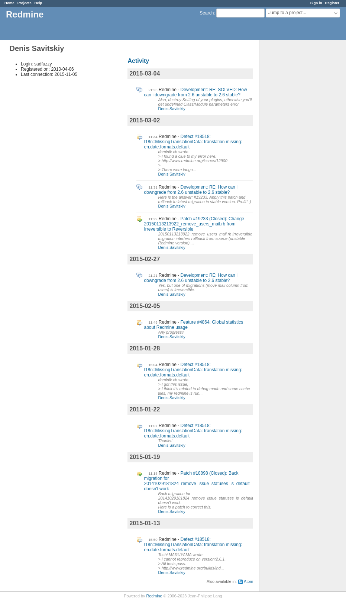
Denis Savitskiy (171, 108)
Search (207, 13)
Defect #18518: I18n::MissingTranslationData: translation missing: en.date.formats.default (193, 142)
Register (332, 3)
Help (38, 3)
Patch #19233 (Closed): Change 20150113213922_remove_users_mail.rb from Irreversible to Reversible (194, 224)
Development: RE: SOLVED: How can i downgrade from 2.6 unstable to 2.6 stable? (195, 92)
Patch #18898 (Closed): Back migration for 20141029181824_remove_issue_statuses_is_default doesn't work (196, 481)
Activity (138, 61)
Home (9, 3)
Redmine (154, 596)
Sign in (316, 3)
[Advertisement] (296, 156)
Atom (248, 581)
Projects (24, 3)
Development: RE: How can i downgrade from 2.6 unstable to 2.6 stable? (190, 190)
